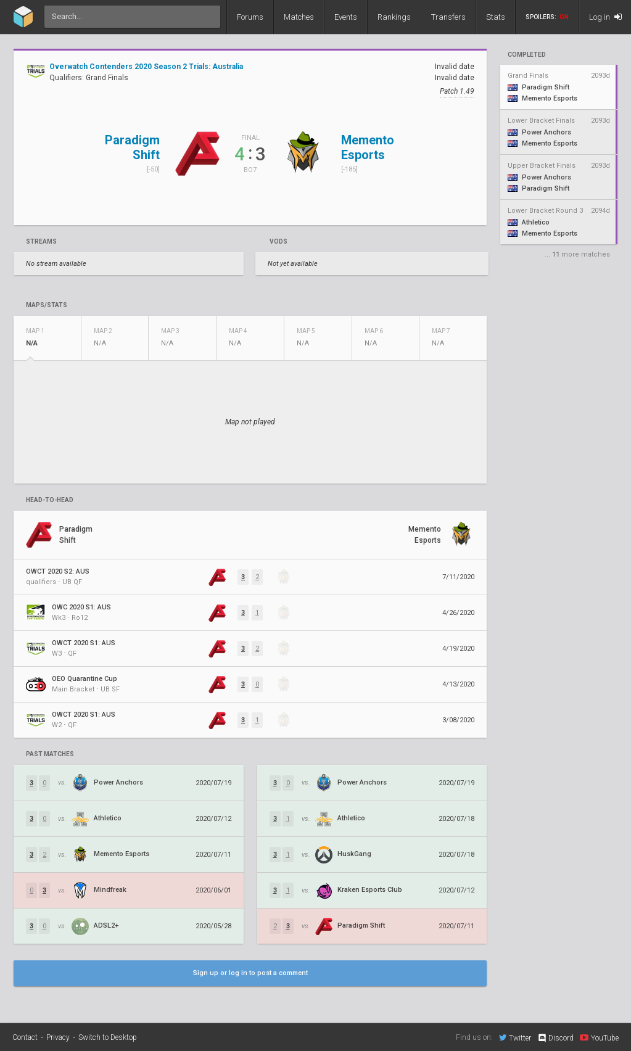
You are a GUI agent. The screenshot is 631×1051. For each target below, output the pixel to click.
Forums (250, 17)
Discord (555, 1038)
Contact (25, 1037)
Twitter (515, 1037)
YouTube (599, 1037)
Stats (495, 17)
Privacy (58, 1037)
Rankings (394, 17)
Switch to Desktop (107, 1037)
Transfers (448, 17)
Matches (299, 17)
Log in (605, 17)
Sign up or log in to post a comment (250, 973)
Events (345, 17)
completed (527, 55)
